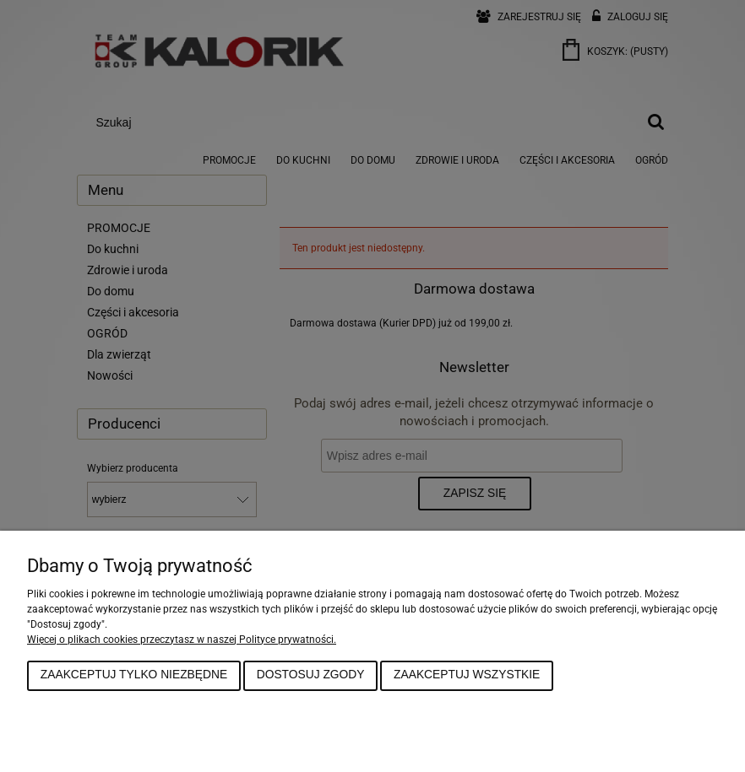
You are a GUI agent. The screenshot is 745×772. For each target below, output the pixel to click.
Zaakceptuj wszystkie (467, 674)
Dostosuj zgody (311, 674)
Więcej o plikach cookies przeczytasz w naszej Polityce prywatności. (181, 639)
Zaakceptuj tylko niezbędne (134, 674)
